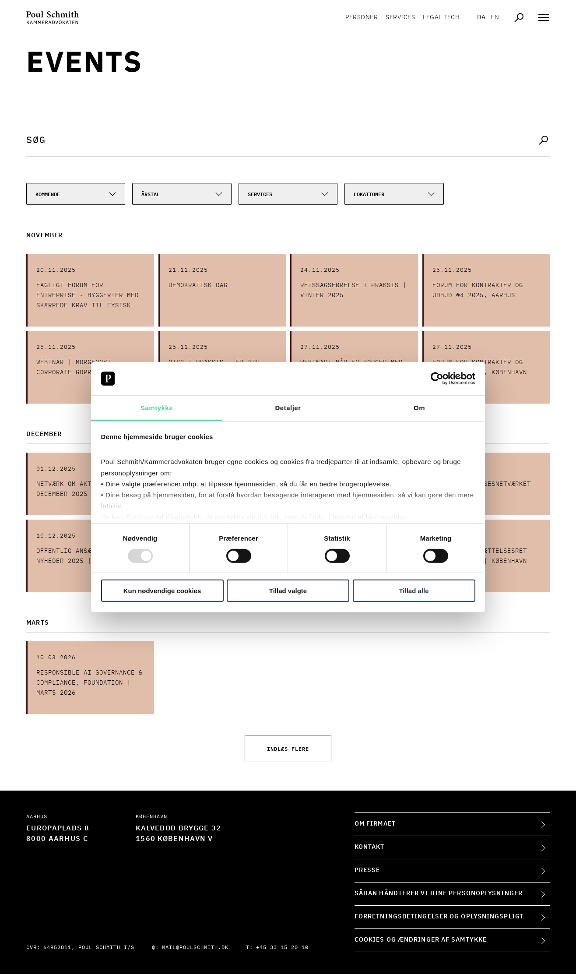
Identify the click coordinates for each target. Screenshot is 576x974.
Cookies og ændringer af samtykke (421, 940)
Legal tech (441, 17)
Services (400, 17)
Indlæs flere (288, 748)
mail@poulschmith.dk (195, 947)
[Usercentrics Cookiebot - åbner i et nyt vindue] (437, 378)
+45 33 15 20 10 (282, 947)
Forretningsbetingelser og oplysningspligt (439, 917)
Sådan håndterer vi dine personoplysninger (439, 893)
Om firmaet (375, 824)
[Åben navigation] (543, 17)
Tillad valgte (288, 590)
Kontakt (370, 847)
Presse (367, 870)
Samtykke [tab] (156, 407)
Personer (361, 17)
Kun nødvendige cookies (162, 590)
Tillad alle (413, 590)
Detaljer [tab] (288, 407)
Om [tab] (419, 407)
